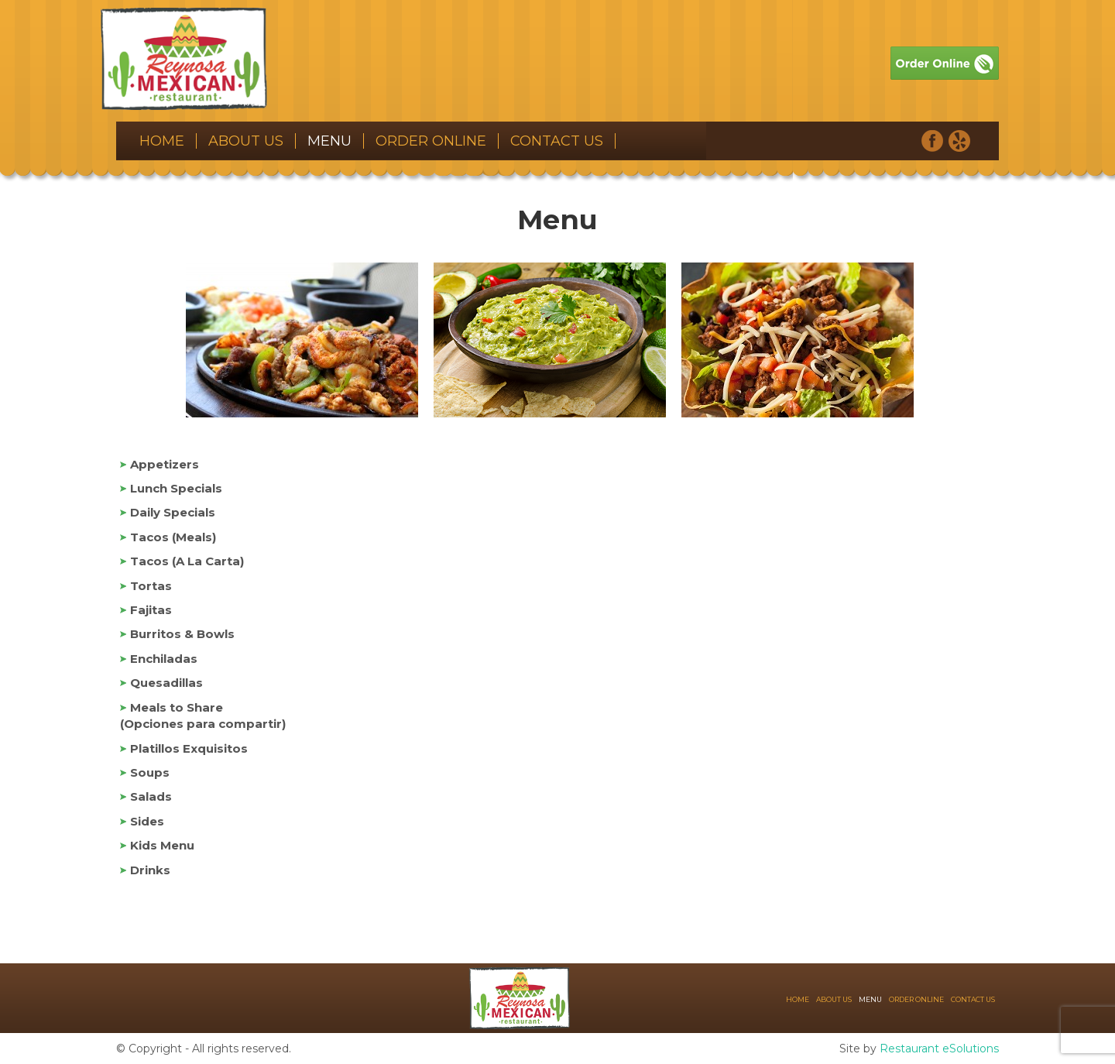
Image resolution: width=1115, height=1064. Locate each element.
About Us (245, 141)
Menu (329, 141)
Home (161, 141)
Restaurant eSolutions (939, 1048)
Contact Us (556, 141)
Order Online (431, 141)
